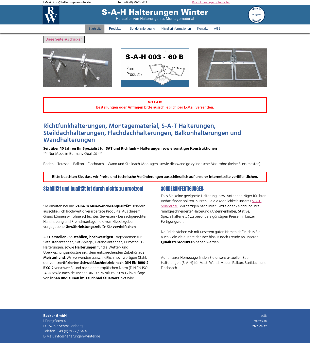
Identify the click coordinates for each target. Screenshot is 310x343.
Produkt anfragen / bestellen (211, 2)
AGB (264, 316)
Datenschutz (259, 326)
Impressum (260, 321)
